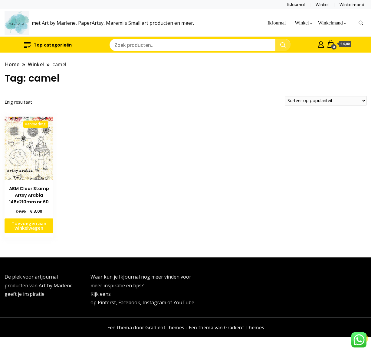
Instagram (155, 302)
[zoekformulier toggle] (361, 23)
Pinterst (107, 302)
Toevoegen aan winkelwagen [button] (28, 225)
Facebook (129, 302)
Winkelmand (352, 5)
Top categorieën (48, 44)
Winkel (322, 5)
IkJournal (296, 5)
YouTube (183, 302)
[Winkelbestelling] (325, 100)
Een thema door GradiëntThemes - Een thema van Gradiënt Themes (185, 327)
